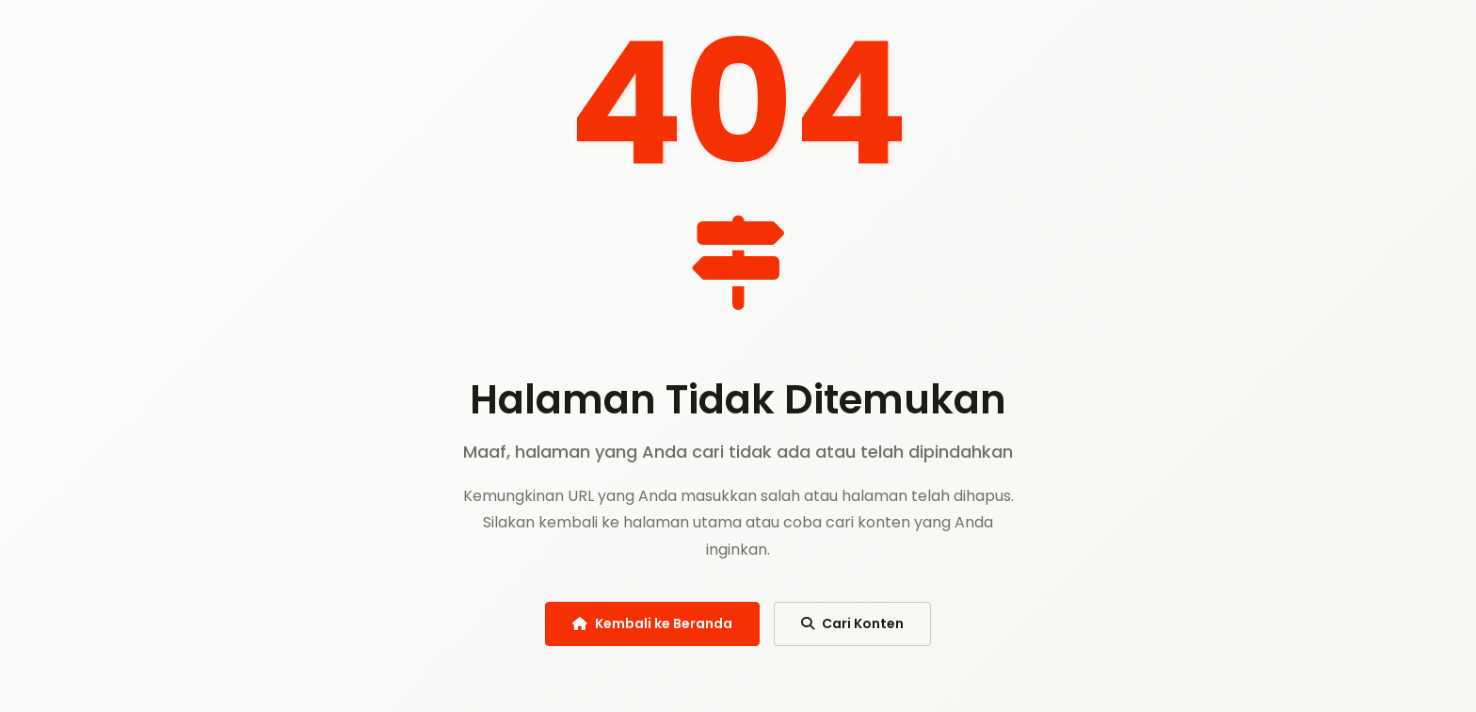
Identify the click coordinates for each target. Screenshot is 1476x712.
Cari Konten (852, 623)
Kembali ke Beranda (652, 623)
